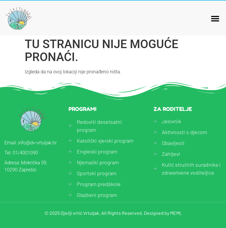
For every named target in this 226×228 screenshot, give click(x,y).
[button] (215, 18)
